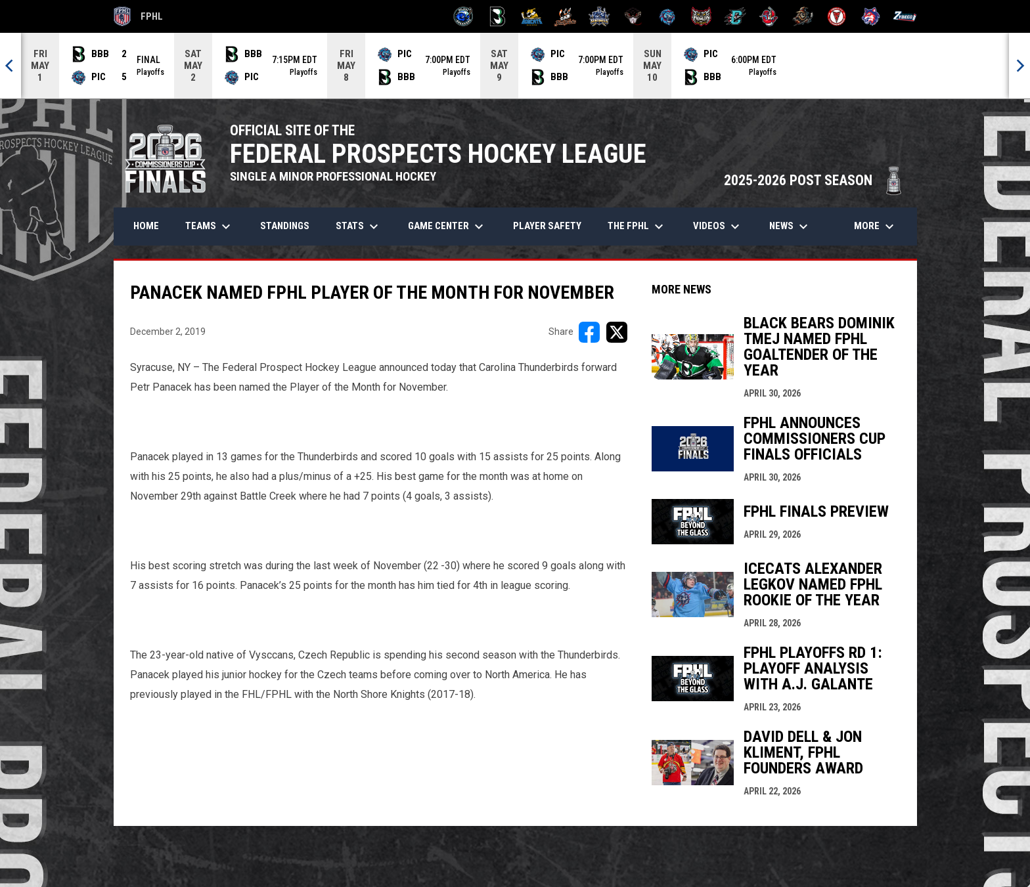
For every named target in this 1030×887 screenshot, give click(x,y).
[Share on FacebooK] (589, 332)
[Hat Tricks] (565, 16)
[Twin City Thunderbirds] (837, 16)
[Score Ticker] (515, 65)
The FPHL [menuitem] (637, 226)
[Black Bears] (497, 16)
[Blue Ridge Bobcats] (532, 16)
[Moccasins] (633, 16)
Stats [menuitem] (359, 226)
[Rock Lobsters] (769, 16)
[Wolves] (871, 16)
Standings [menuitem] (284, 226)
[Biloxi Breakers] (463, 16)
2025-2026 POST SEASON (814, 180)
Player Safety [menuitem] (547, 226)
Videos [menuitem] (718, 226)
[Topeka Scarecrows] (803, 16)
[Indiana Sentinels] (599, 16)
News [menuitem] (790, 226)
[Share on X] (616, 332)
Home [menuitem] (146, 226)
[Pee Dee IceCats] (667, 16)
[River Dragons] (735, 16)
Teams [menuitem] (209, 226)
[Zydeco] (905, 16)
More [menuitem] (875, 226)
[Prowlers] (701, 16)
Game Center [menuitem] (447, 226)
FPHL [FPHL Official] (139, 16)
